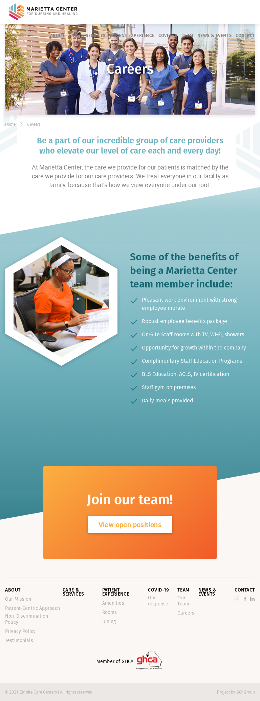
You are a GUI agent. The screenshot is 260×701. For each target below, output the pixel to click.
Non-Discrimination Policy (26, 619)
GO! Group (245, 692)
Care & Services (87, 35)
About (57, 35)
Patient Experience (132, 35)
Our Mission (18, 599)
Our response (158, 601)
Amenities (113, 603)
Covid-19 (167, 35)
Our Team (183, 601)
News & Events (214, 35)
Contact (245, 35)
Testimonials (19, 640)
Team (187, 35)
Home (10, 124)
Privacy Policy (20, 631)
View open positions (130, 524)
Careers (185, 613)
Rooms (109, 612)
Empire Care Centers (39, 692)
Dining (109, 621)
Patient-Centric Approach (32, 608)
